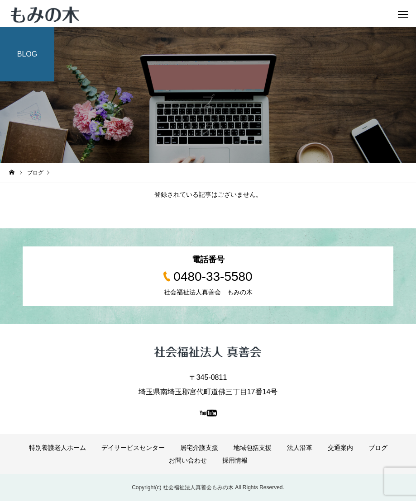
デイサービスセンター (133, 447)
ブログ (377, 447)
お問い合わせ (188, 460)
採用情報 (235, 460)
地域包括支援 (253, 447)
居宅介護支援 (199, 447)
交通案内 (340, 447)
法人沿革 (299, 447)
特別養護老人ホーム (57, 447)
